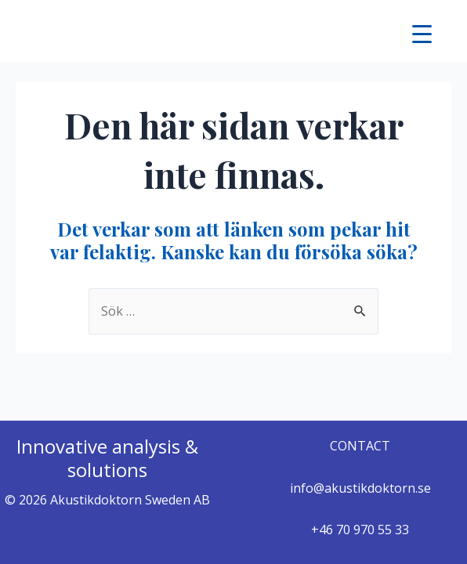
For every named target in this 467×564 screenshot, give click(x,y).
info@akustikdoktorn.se (360, 488)
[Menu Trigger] (421, 33)
